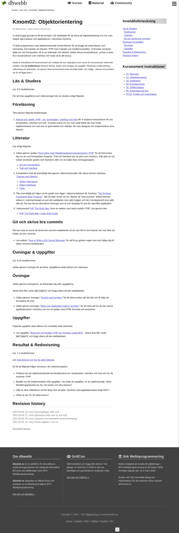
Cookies (78, 521)
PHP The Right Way (39, 208)
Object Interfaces (27, 185)
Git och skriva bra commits (137, 38)
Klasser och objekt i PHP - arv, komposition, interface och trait (46, 119)
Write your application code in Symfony (60, 306)
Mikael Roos (20, 29)
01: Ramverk (132, 74)
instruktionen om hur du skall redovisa (35, 360)
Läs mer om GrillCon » (78, 477)
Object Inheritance (28, 181)
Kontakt (104, 521)
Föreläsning (130, 32)
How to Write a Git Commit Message (47, 240)
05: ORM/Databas (135, 87)
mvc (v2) (23, 10)
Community (121, 3)
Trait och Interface (28, 168)
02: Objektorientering (136, 77)
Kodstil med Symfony (51, 297)
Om (111, 521)
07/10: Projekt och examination (141, 94)
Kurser (75, 3)
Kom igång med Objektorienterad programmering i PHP (66, 153)
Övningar (128, 45)
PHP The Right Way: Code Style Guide (38, 213)
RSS (86, 521)
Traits (22, 188)
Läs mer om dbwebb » (24, 494)
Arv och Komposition (29, 165)
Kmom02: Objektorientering (41, 10)
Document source (21, 429)
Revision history (130, 55)
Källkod (94, 521)
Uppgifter (128, 49)
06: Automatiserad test (137, 91)
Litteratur (128, 35)
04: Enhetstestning (135, 84)
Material (96, 3)
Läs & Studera (130, 28)
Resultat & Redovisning (134, 52)
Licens (69, 521)
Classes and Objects (27, 176)
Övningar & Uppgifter (133, 42)
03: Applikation (133, 81)
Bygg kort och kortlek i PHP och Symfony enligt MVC (57, 333)
